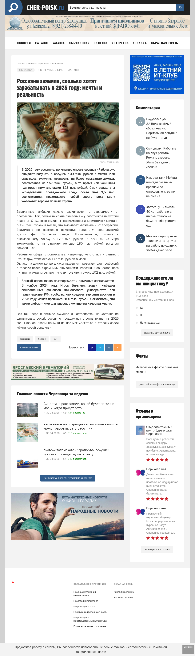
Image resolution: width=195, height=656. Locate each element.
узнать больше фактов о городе (156, 384)
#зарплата (25, 338)
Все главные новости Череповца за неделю (67, 478)
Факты (142, 356)
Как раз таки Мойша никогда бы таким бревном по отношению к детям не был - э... (161, 187)
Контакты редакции (124, 592)
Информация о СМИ (84, 606)
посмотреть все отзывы (157, 549)
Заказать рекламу (123, 597)
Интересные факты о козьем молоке (157, 369)
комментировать (29, 347)
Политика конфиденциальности (90, 612)
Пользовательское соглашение (90, 626)
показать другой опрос (157, 332)
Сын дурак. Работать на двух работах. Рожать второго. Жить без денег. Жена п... (161, 157)
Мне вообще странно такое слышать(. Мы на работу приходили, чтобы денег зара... (161, 243)
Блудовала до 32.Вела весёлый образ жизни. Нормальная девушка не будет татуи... (161, 128)
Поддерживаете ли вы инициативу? (154, 281)
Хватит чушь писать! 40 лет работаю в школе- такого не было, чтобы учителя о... (161, 216)
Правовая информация (86, 601)
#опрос (42, 338)
